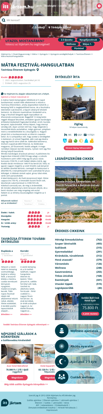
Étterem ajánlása (51, 400)
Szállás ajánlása (34, 400)
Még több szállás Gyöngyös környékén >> (26, 384)
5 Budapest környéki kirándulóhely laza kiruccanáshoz (78, 217)
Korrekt (24, 251)
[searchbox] (51, 20)
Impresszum (52, 410)
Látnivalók (57, 403)
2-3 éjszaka (67, 39)
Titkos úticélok (64, 276)
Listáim (63, 5)
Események (62, 280)
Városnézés (62, 264)
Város (66, 403)
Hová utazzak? (64, 259)
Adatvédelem (47, 405)
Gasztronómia (63, 272)
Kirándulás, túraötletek (65, 211)
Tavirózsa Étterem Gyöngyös (18, 69)
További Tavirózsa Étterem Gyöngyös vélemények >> (26, 324)
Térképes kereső (61, 27)
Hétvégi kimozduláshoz (84, 175)
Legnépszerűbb (91, 177)
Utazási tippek (77, 177)
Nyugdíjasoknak (88, 39)
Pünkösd (79, 48)
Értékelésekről (61, 405)
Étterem (38, 403)
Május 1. (87, 44)
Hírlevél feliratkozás (67, 407)
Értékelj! (40, 27)
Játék (39, 5)
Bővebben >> (6, 314)
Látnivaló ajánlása (69, 400)
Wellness (71, 44)
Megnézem (17, 377)
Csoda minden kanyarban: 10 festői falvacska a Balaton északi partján (77, 185)
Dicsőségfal (50, 5)
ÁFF (37, 405)
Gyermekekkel (64, 251)
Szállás (47, 403)
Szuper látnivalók (63, 177)
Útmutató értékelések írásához (42, 407)
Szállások (60, 247)
